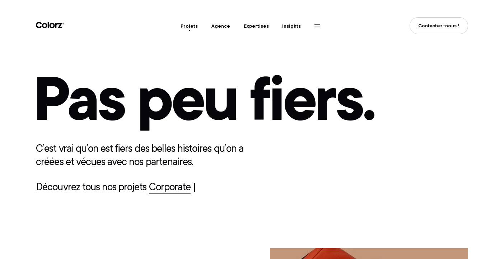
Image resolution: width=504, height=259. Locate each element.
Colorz (50, 25)
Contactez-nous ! (438, 25)
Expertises (256, 26)
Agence (220, 26)
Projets (189, 26)
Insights (291, 26)
